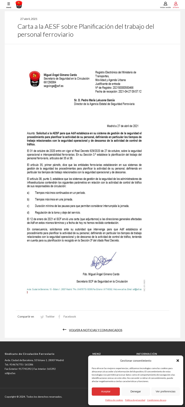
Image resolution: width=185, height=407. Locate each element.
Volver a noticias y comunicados (95, 330)
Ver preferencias (165, 391)
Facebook (69, 316)
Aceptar (106, 391)
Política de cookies (114, 400)
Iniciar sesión (165, 7)
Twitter (50, 316)
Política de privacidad (135, 400)
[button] (178, 360)
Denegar (135, 391)
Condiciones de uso (156, 400)
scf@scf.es (10, 373)
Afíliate (176, 7)
